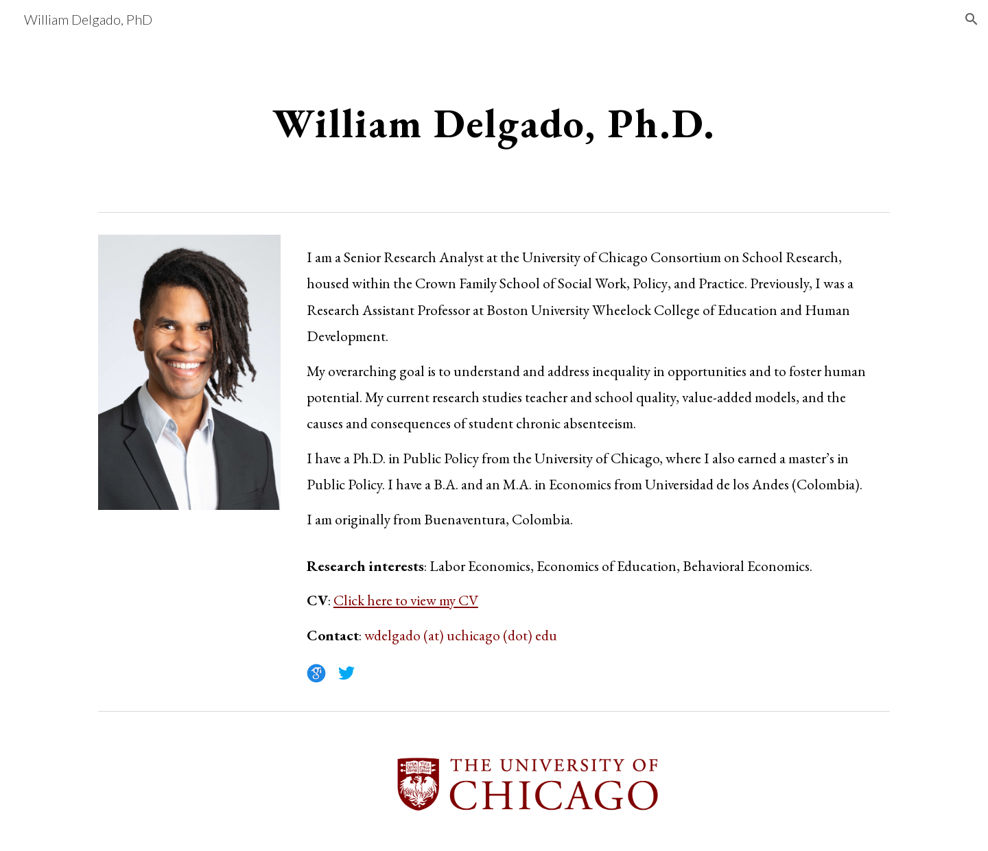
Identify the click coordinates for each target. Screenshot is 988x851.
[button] (971, 19)
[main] (493, 122)
